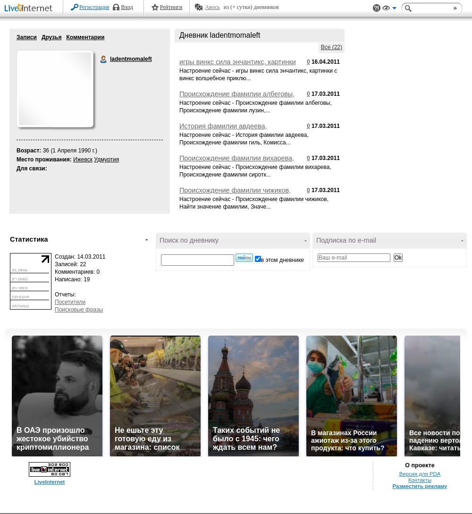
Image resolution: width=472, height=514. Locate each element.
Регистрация (94, 7)
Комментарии (85, 37)
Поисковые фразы (79, 309)
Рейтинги (171, 7)
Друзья (52, 37)
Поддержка (376, 8)
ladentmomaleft (104, 59)
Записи (27, 37)
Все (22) (331, 47)
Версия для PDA (420, 474)
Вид (389, 9)
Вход (127, 7)
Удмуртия (106, 159)
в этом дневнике (282, 260)
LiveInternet (30, 9)
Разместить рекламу (420, 486)
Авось (212, 7)
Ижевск (83, 159)
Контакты (419, 480)
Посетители (70, 302)
